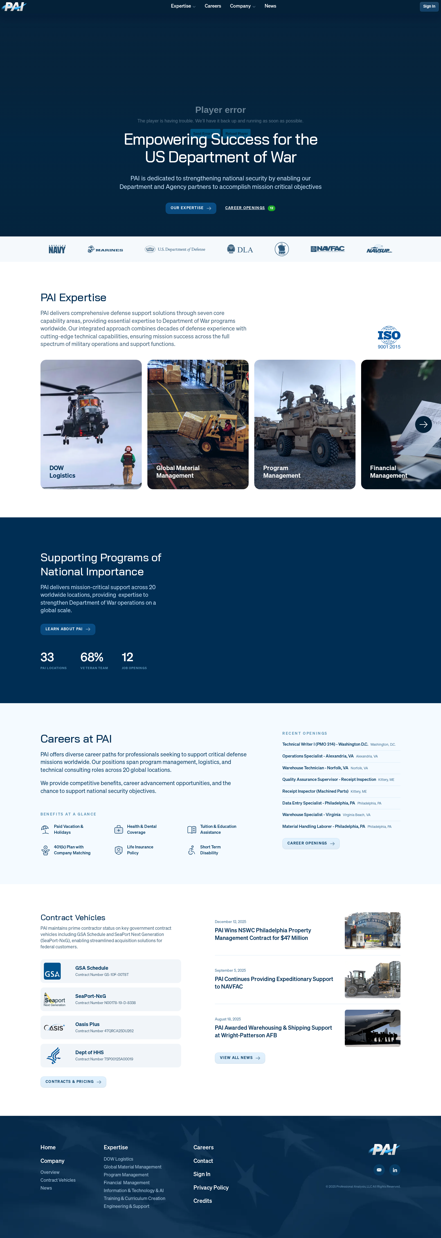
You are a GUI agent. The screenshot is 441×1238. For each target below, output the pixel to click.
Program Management (126, 1175)
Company (52, 1161)
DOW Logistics (118, 1159)
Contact (203, 1161)
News (46, 1188)
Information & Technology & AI (134, 1191)
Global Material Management (132, 1167)
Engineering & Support (126, 1207)
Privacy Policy (211, 1188)
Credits (203, 1201)
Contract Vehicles (58, 1180)
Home (48, 1147)
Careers (204, 1147)
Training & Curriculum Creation (134, 1199)
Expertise (116, 1147)
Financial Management (127, 1183)
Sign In (429, 6)
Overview (50, 1172)
